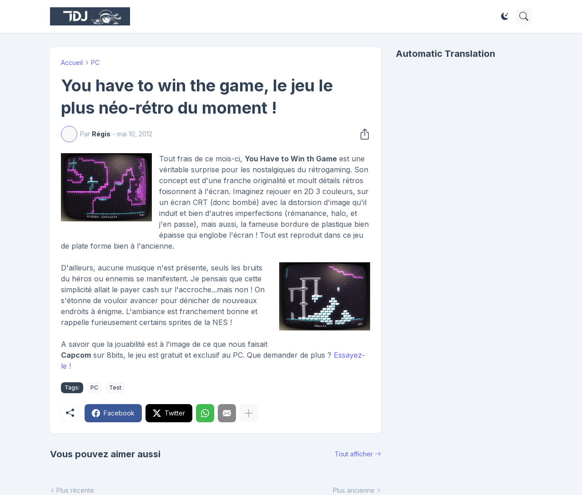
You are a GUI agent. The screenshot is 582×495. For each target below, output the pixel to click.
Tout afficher (354, 454)
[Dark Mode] (504, 16)
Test (115, 387)
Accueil (72, 62)
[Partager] (362, 134)
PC (95, 62)
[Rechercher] (524, 16)
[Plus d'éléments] (249, 413)
